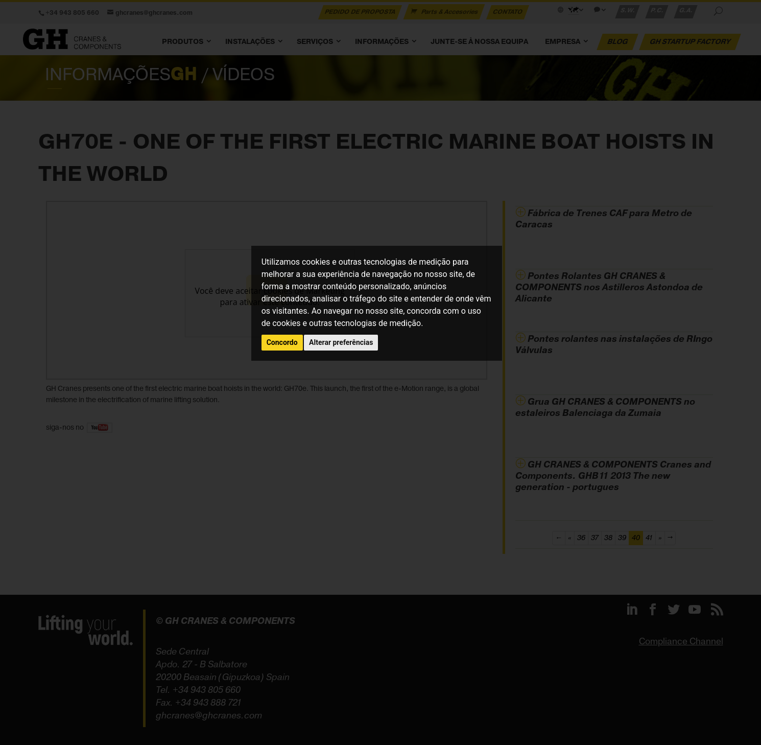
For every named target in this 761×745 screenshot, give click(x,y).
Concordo (282, 342)
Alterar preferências (341, 342)
